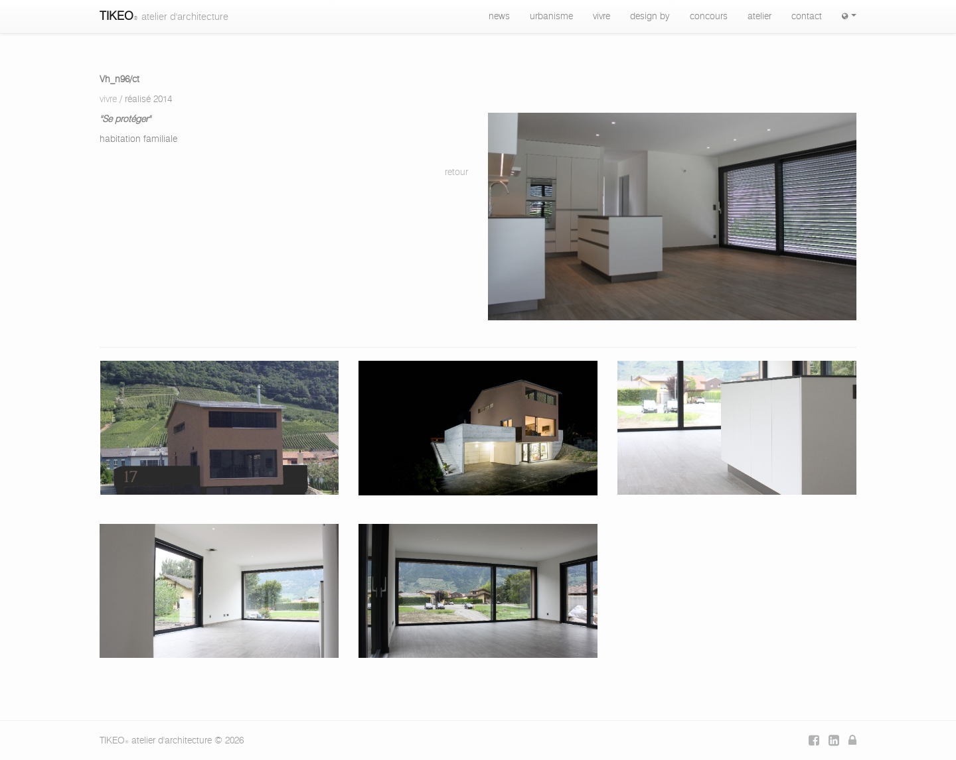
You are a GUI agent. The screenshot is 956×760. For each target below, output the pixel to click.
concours (709, 16)
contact (806, 16)
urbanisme (551, 16)
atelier (759, 16)
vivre (601, 16)
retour (456, 172)
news (499, 16)
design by (650, 16)
